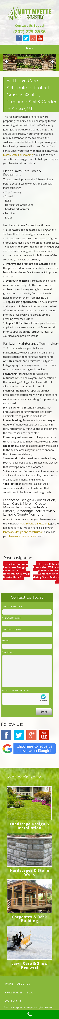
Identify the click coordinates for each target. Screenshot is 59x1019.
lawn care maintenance (22, 536)
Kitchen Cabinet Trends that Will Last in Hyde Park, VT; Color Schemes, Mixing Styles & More (46, 572)
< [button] (7, 62)
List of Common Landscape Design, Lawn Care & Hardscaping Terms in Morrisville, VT (16, 570)
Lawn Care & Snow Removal (29, 965)
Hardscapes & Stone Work (29, 872)
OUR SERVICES (13, 992)
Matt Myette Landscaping (18, 155)
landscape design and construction (23, 532)
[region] (29, 62)
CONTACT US (13, 1001)
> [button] (52, 62)
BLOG (30, 992)
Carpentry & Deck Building (29, 918)
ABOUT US (23, 983)
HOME (9, 983)
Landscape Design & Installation (29, 825)
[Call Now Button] (29, 1014)
